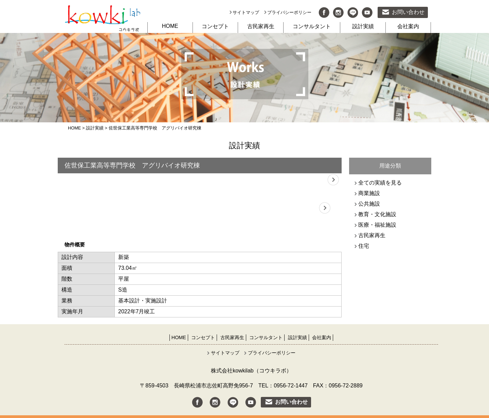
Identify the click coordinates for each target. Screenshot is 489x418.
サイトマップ (246, 12)
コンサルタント (312, 26)
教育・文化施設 (377, 214)
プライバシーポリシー (289, 12)
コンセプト (215, 26)
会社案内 (408, 26)
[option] (105, 208)
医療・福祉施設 (377, 225)
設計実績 (363, 26)
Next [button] (333, 180)
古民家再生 (260, 26)
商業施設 (369, 193)
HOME (170, 26)
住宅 (363, 246)
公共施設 (369, 204)
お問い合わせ (408, 12)
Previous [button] (66, 180)
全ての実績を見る (380, 183)
